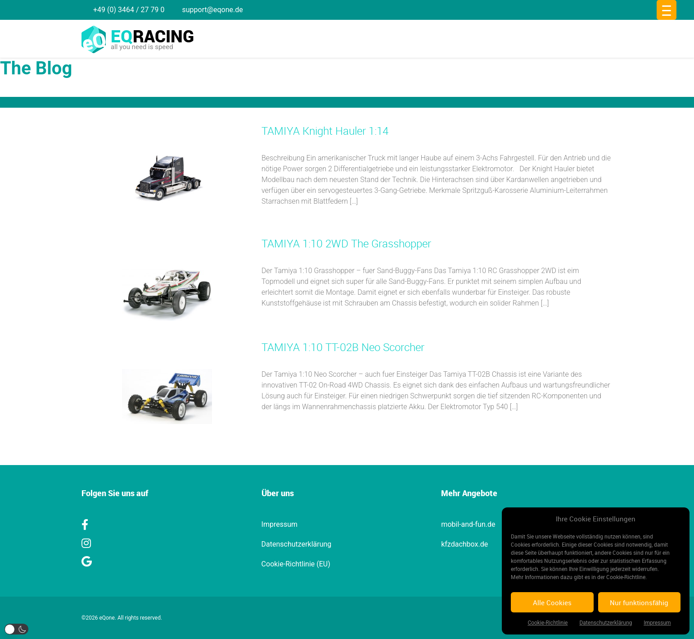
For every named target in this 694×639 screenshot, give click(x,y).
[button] (16, 629)
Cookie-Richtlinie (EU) (295, 564)
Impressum (657, 623)
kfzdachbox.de (464, 544)
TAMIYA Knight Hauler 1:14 (324, 130)
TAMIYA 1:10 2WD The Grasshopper (346, 243)
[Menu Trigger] (666, 10)
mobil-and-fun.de (468, 524)
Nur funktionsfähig (639, 602)
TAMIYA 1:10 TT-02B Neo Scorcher (342, 347)
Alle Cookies (552, 602)
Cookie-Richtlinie (547, 623)
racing (152, 35)
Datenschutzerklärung (605, 623)
